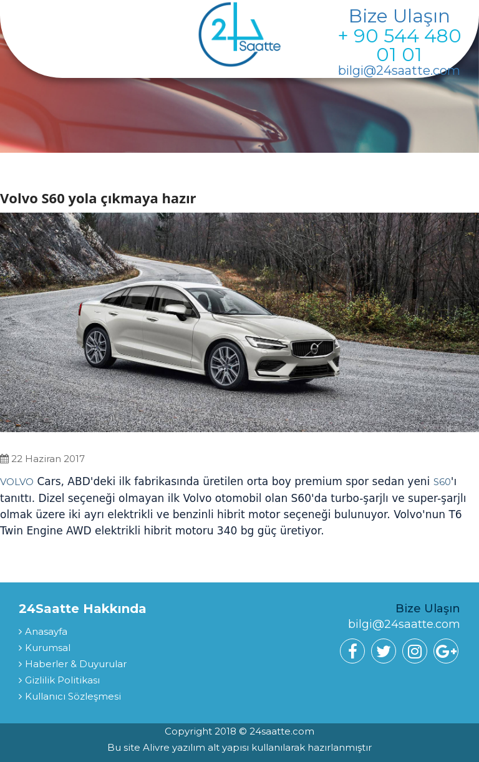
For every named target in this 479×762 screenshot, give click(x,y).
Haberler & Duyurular (76, 664)
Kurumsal (47, 647)
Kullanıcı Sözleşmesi (73, 696)
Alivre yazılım (175, 747)
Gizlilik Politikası (62, 680)
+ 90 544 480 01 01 (399, 45)
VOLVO (17, 482)
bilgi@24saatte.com (399, 70)
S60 (442, 482)
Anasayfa (46, 631)
